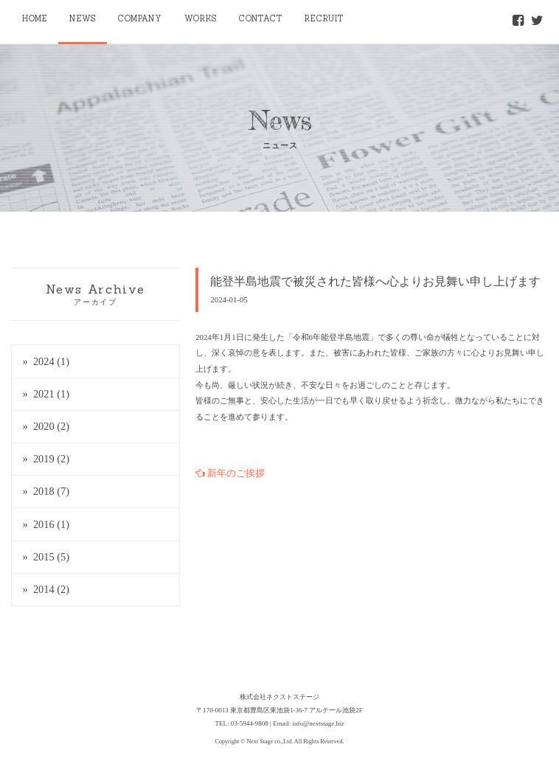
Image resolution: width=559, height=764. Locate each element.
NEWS (82, 18)
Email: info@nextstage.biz (308, 723)
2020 (51, 426)
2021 (51, 394)
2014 (51, 589)
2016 (51, 524)
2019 (51, 459)
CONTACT (261, 18)
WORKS (200, 18)
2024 (51, 361)
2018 (51, 491)
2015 (51, 557)
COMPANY (140, 18)
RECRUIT (324, 18)
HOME (34, 18)
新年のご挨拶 (230, 473)
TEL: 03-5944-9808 (241, 723)
